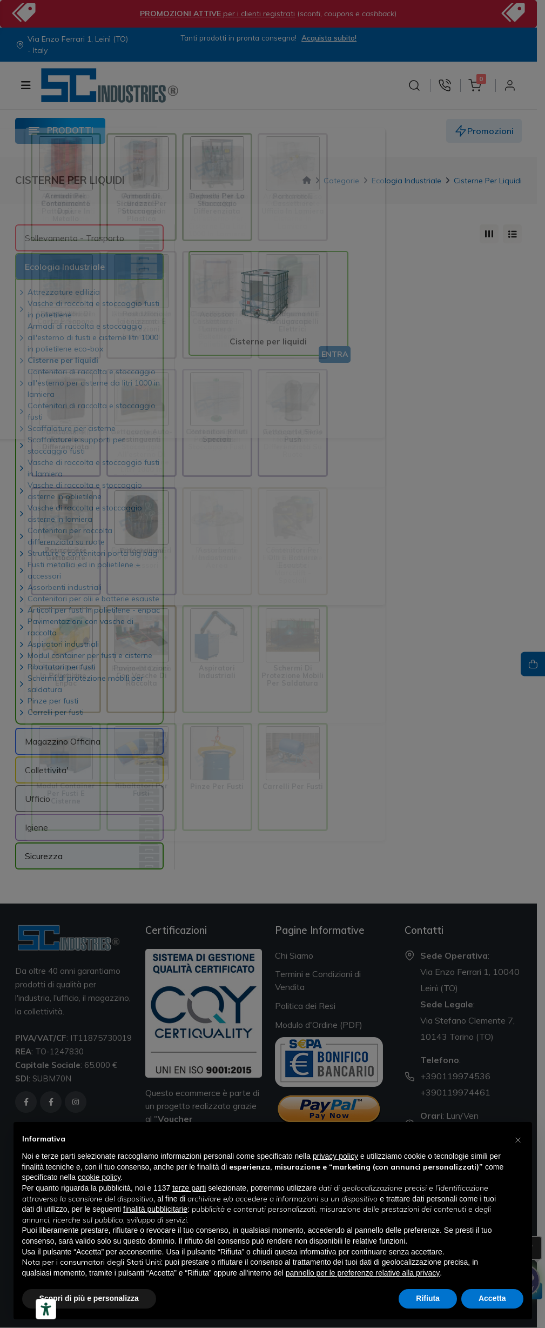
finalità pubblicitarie (155, 1209)
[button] (518, 1139)
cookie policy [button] (99, 1177)
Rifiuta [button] (428, 1298)
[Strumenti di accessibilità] (46, 1309)
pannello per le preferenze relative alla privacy (363, 1273)
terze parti (189, 1188)
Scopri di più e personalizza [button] (89, 1298)
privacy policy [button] (335, 1156)
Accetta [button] (492, 1298)
